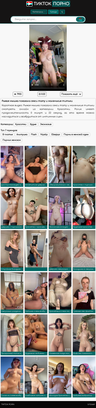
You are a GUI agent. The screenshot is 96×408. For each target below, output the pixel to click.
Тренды (53, 12)
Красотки (20, 124)
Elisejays (55, 134)
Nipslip (44, 134)
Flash (34, 134)
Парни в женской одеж (76, 134)
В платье (7, 134)
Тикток (48, 4)
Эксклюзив (45, 124)
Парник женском (11, 140)
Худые (33, 124)
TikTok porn (7, 404)
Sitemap (91, 404)
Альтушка (21, 134)
